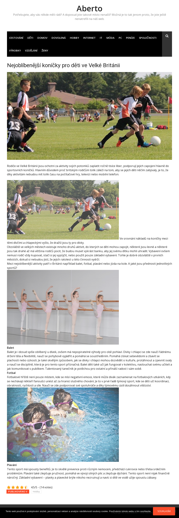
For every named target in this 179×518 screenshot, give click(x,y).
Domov (42, 37)
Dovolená (59, 37)
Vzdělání (31, 50)
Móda (110, 37)
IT (101, 37)
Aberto (89, 8)
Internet (89, 37)
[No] (174, 511)
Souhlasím (164, 511)
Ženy (45, 50)
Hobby (74, 37)
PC (120, 37)
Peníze (130, 37)
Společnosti (147, 37)
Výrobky (15, 50)
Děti (30, 37)
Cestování (16, 37)
